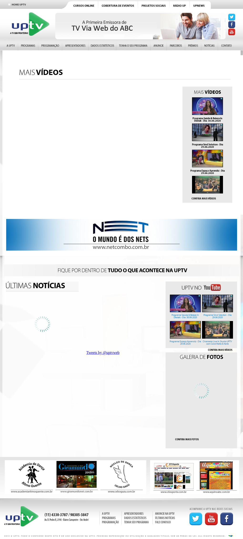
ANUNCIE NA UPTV (164, 514)
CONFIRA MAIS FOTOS (187, 439)
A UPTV (106, 514)
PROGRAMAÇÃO (110, 522)
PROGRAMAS (109, 518)
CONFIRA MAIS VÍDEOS (204, 198)
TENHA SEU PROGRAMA (136, 522)
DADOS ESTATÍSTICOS (135, 518)
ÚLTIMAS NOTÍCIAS (165, 518)
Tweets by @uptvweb (103, 353)
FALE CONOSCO (163, 522)
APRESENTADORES (133, 514)
